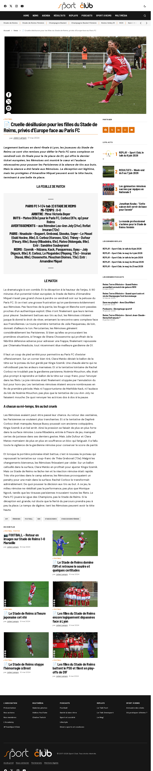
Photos (16, 531)
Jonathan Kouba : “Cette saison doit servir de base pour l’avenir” (133, 206)
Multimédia (37, 703)
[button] (144, 6)
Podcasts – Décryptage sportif (117, 308)
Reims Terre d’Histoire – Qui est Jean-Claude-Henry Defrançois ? (124, 316)
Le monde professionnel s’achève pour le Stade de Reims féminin (132, 224)
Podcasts (65, 703)
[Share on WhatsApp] (125, 130)
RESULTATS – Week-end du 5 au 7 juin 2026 (131, 171)
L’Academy (9, 722)
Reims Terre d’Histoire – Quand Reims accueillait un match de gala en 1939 (120, 285)
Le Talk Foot (102, 708)
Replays (100, 703)
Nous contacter (22, 763)
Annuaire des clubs (135, 708)
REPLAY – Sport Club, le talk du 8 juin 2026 (131, 154)
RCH (121, 23)
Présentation (10, 708)
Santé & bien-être (68, 712)
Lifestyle (64, 722)
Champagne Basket (58, 23)
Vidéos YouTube (39, 712)
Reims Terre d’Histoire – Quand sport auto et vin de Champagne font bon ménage (123, 294)
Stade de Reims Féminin (33, 23)
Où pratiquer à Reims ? (136, 712)
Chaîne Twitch (39, 717)
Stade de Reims (11, 23)
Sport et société (67, 717)
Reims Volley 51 (108, 23)
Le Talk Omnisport (105, 712)
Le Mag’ (100, 717)
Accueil (7, 30)
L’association (10, 703)
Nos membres (10, 717)
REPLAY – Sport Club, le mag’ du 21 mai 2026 (123, 266)
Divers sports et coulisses (72, 727)
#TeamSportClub (12, 727)
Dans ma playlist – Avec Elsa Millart (119, 302)
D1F (6, 519)
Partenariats (36, 763)
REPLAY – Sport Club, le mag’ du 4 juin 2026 (122, 253)
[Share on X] (112, 130)
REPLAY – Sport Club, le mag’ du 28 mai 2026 (123, 262)
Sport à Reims (133, 703)
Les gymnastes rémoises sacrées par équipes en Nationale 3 (132, 189)
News (16, 30)
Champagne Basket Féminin (84, 23)
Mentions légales (51, 763)
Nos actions (9, 712)
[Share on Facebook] (105, 130)
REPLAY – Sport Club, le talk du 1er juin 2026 (123, 257)
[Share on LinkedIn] (119, 130)
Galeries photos (39, 708)
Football (8, 119)
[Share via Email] (132, 130)
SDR (38, 519)
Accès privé (9, 763)
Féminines (16, 519)
